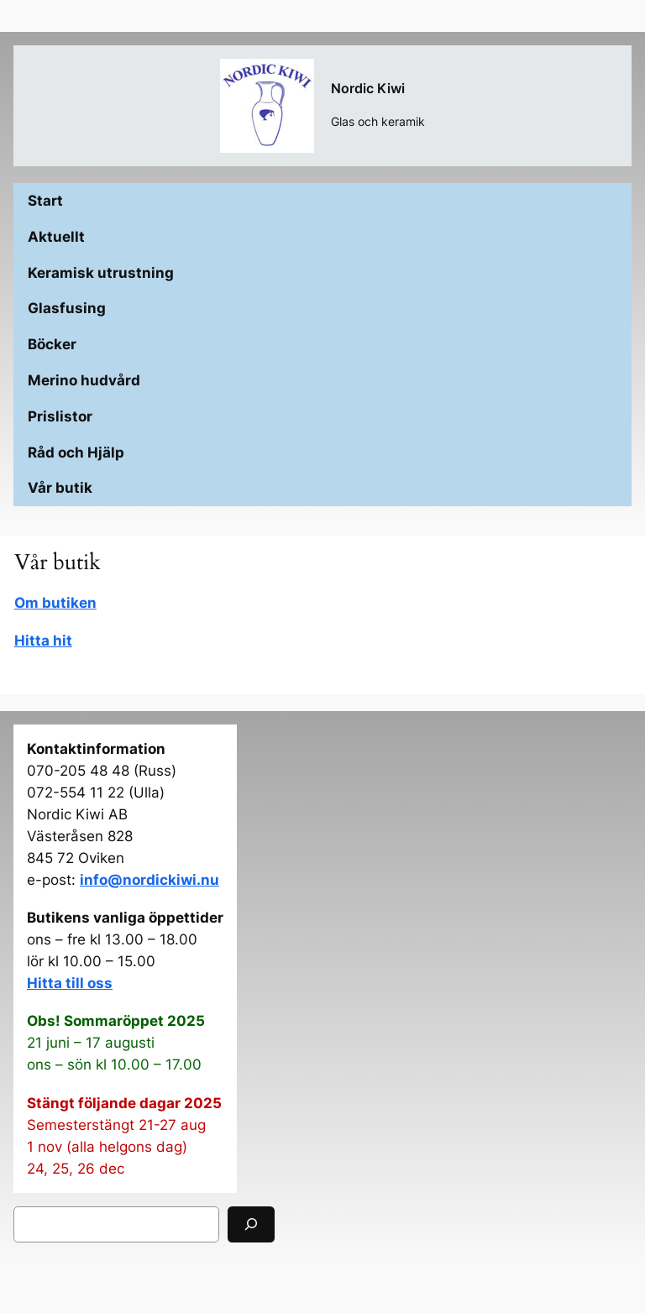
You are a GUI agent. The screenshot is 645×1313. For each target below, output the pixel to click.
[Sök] (251, 1224)
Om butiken (55, 602)
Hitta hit (43, 640)
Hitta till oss (70, 983)
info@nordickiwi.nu (149, 879)
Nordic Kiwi (368, 88)
